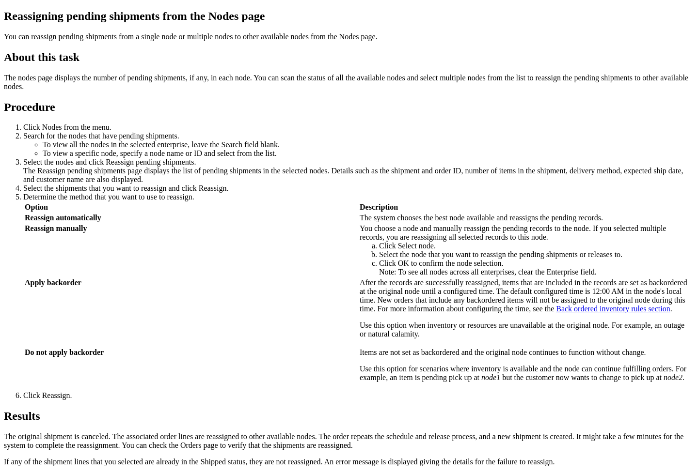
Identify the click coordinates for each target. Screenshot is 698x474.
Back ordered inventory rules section (613, 309)
